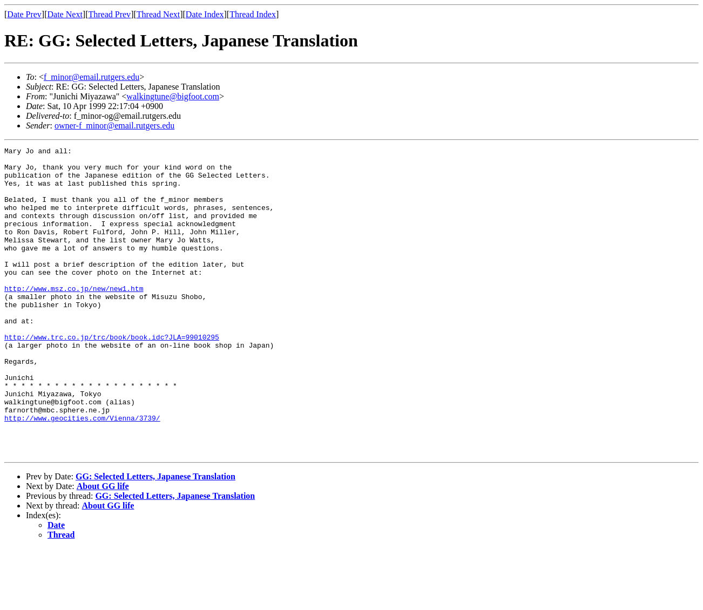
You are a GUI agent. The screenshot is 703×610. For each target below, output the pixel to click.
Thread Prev (109, 14)
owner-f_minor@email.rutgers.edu (114, 125)
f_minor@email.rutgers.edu (91, 77)
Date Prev (24, 14)
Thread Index (252, 14)
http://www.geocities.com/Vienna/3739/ (82, 473)
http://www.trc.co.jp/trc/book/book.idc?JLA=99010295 (111, 376)
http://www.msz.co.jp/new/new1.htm (73, 317)
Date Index (205, 14)
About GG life (103, 547)
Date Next (65, 14)
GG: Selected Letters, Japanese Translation (155, 538)
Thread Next (158, 14)
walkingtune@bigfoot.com (172, 96)
